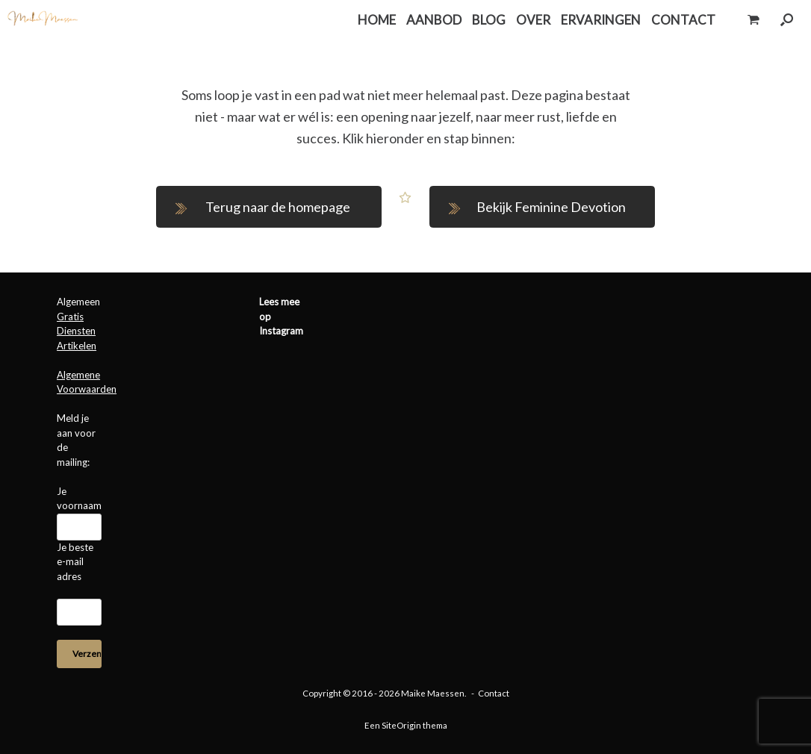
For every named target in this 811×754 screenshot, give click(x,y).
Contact (493, 693)
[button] (787, 20)
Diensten (76, 331)
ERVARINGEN (601, 20)
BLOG (489, 20)
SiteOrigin (401, 725)
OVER (533, 20)
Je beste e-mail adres (75, 561)
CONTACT (683, 20)
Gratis (70, 317)
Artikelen (76, 346)
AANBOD (434, 20)
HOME (377, 20)
